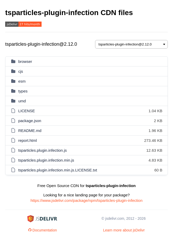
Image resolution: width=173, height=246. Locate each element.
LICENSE (26, 111)
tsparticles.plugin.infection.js (42, 150)
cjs (20, 71)
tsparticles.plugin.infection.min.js (46, 160)
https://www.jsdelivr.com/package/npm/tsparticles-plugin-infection (86, 200)
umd (22, 101)
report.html (27, 140)
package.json (29, 120)
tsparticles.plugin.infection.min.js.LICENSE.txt (57, 170)
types (23, 91)
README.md (29, 130)
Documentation (42, 230)
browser (25, 61)
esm (21, 81)
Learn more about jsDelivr (124, 230)
